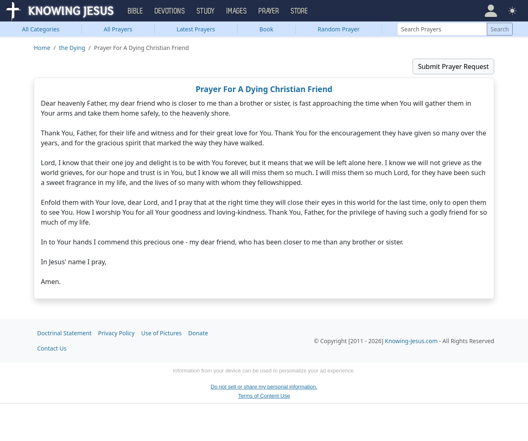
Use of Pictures (161, 333)
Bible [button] (135, 11)
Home (42, 48)
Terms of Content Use (264, 396)
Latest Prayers (196, 29)
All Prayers (118, 29)
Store (299, 11)
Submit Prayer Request (453, 66)
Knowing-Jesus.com (411, 341)
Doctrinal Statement (64, 333)
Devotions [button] (170, 11)
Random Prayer (339, 29)
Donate (198, 333)
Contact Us (51, 348)
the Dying (72, 48)
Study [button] (206, 11)
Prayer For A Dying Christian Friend (264, 89)
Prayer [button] (269, 11)
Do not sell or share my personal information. (264, 387)
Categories (40, 29)
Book (266, 29)
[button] (491, 10)
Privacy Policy (116, 333)
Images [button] (236, 11)
